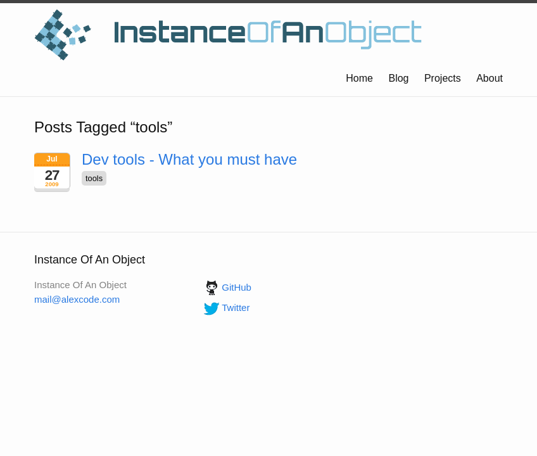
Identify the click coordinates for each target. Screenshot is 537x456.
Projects (442, 78)
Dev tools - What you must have (189, 159)
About (489, 78)
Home (359, 78)
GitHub (226, 287)
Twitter (225, 307)
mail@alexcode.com (77, 299)
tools (94, 178)
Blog (398, 78)
